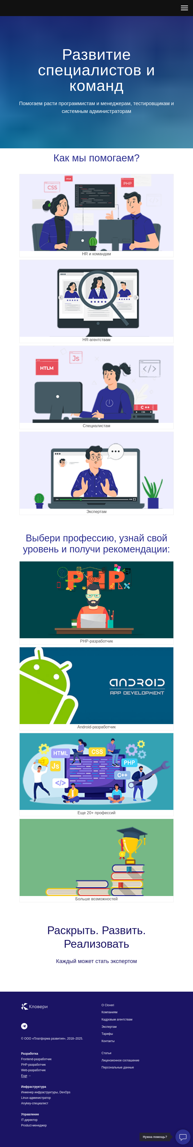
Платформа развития (49, 1038)
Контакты (108, 1041)
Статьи (106, 1053)
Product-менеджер (34, 1125)
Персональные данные (118, 1067)
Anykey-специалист (34, 1103)
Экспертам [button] (109, 1027)
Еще (24, 1075)
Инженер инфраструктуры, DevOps (45, 1092)
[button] (96, 473)
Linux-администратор (36, 1098)
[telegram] (24, 1026)
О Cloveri (108, 1005)
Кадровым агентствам (117, 1019)
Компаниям (109, 1012)
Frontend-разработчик (36, 1059)
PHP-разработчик (33, 1064)
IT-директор (29, 1120)
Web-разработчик (33, 1070)
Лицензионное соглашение (120, 1060)
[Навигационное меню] (184, 8)
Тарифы (107, 1034)
